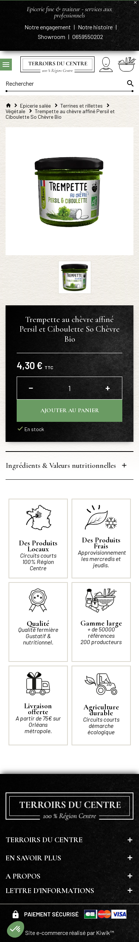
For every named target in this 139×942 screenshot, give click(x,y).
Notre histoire (96, 26)
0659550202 (87, 36)
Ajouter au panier (69, 410)
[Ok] (129, 83)
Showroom (52, 36)
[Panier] (127, 64)
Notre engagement (48, 26)
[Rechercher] (69, 83)
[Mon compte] (106, 64)
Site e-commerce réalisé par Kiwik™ (69, 932)
